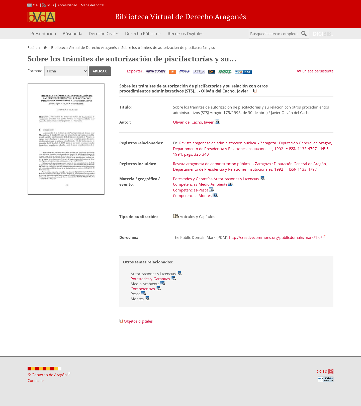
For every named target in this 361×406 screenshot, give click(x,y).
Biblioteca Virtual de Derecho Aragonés (84, 47)
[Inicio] (45, 47)
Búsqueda (72, 33)
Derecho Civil (102, 33)
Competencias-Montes (192, 195)
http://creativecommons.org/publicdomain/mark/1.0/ (275, 237)
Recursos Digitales (185, 33)
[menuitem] (43, 33)
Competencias (143, 288)
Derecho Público (141, 33)
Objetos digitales (138, 321)
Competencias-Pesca (190, 189)
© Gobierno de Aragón (47, 374)
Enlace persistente (317, 70)
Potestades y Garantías (150, 278)
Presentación (43, 33)
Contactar (36, 380)
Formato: (35, 70)
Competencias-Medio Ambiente (200, 184)
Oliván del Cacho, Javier (193, 122)
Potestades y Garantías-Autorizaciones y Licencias (216, 178)
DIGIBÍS (321, 371)
